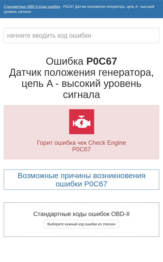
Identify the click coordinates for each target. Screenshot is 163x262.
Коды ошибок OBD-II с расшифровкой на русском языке (95, 252)
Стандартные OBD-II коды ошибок (32, 7)
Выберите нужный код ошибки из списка (81, 224)
